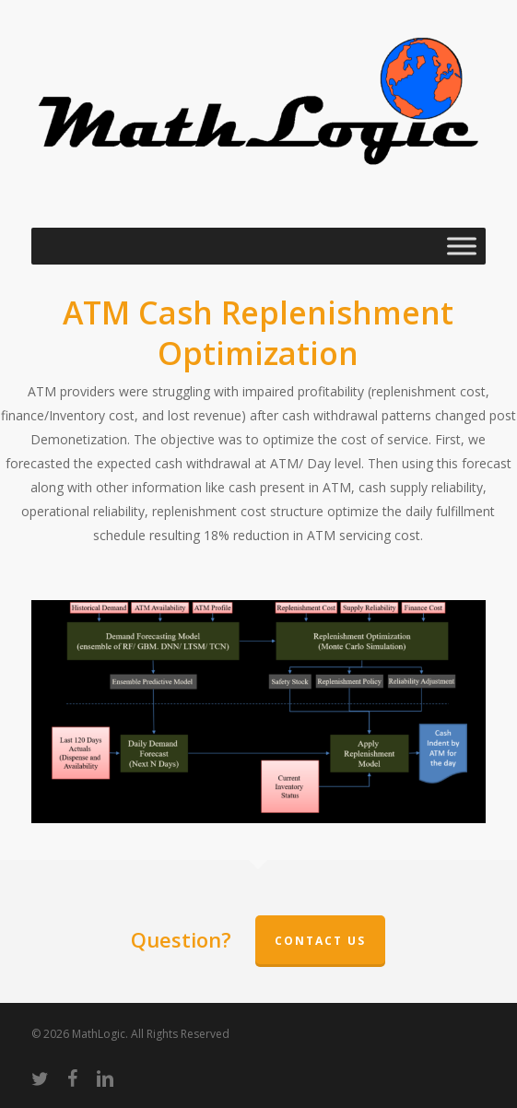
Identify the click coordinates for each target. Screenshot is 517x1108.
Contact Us (320, 941)
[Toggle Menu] (461, 246)
